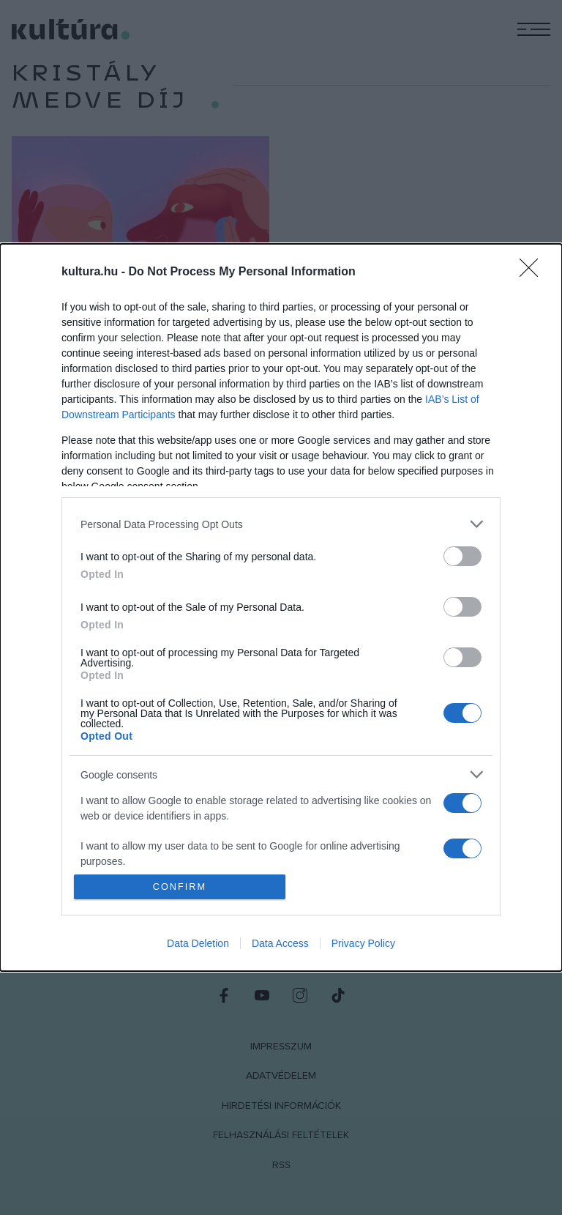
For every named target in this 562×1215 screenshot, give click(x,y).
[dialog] (281, 608)
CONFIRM (180, 886)
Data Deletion (198, 943)
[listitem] (281, 524)
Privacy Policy (363, 943)
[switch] (462, 556)
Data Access (280, 943)
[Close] (533, 272)
